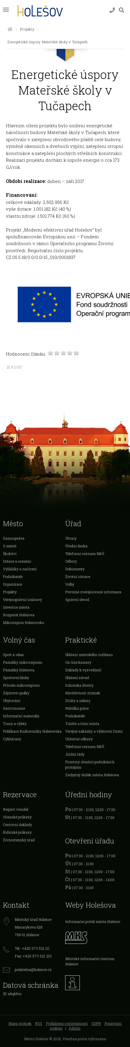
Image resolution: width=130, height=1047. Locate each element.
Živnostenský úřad (19, 840)
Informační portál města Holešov (92, 921)
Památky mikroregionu (22, 662)
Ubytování (11, 700)
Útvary (71, 538)
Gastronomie (14, 708)
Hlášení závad (77, 677)
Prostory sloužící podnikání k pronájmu (89, 764)
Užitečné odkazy (79, 738)
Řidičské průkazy (17, 832)
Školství (9, 553)
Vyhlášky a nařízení (20, 569)
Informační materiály (21, 716)
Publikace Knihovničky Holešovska (32, 731)
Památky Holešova (18, 670)
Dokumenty (75, 569)
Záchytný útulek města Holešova (92, 774)
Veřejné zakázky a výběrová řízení (94, 731)
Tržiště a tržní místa (82, 723)
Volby (69, 584)
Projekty (27, 29)
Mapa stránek (20, 1023)
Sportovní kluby (16, 677)
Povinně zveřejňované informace (93, 591)
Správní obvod (77, 599)
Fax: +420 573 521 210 (33, 956)
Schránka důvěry (79, 685)
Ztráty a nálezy (77, 700)
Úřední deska (76, 546)
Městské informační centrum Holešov (89, 961)
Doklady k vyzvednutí (83, 670)
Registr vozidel (15, 809)
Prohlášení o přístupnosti (67, 1023)
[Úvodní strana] (10, 29)
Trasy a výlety (15, 723)
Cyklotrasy (12, 738)
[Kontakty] (112, 10)
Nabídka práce (77, 708)
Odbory (71, 561)
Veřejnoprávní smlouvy (22, 599)
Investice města (16, 607)
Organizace (12, 584)
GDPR (96, 1023)
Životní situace (77, 576)
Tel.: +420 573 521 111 (32, 948)
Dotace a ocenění (17, 561)
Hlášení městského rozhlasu (89, 654)
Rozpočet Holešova (18, 614)
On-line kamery (78, 662)
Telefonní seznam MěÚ (84, 553)
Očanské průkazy (17, 817)
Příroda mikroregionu (21, 685)
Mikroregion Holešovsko (23, 622)
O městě (9, 546)
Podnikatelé (13, 576)
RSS (38, 1023)
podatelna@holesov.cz (33, 969)
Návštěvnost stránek (82, 693)
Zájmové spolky (16, 693)
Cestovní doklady (17, 824)
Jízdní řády (75, 754)
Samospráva (13, 538)
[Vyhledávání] (121, 10)
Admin (74, 1028)
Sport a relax (13, 654)
